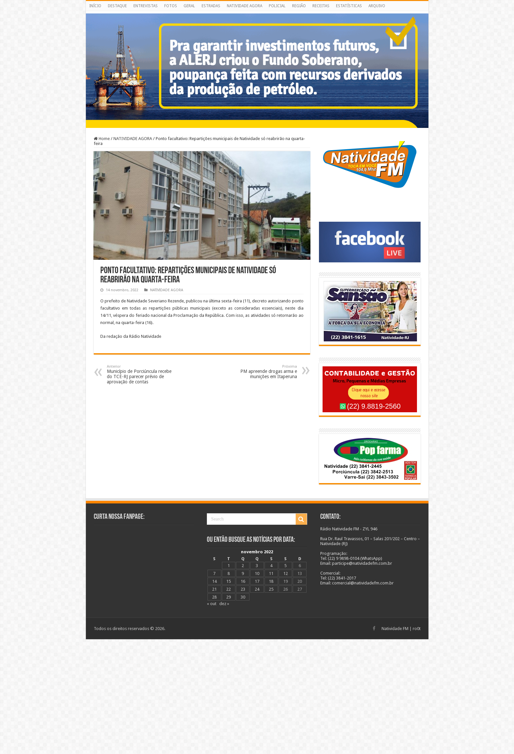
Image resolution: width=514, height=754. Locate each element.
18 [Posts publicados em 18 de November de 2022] (271, 581)
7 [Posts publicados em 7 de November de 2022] (214, 573)
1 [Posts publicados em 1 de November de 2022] (228, 565)
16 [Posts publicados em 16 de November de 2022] (243, 581)
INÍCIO (95, 6)
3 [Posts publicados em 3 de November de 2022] (257, 565)
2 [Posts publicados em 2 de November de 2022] (243, 565)
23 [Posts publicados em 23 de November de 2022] (243, 589)
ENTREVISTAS (145, 6)
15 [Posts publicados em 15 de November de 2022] (228, 581)
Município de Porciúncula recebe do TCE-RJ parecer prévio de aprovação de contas (140, 374)
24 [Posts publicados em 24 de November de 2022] (257, 589)
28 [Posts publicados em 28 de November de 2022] (214, 597)
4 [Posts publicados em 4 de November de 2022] (271, 565)
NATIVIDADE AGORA (244, 6)
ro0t (417, 628)
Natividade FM (395, 628)
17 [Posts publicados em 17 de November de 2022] (257, 581)
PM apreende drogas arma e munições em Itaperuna (263, 371)
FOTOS (170, 6)
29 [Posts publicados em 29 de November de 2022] (228, 597)
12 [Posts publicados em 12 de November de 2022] (285, 573)
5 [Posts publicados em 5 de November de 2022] (285, 565)
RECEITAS (320, 6)
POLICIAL (277, 6)
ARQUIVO (376, 6)
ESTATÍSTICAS (349, 6)
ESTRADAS (211, 6)
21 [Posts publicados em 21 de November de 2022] (214, 589)
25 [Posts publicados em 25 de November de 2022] (271, 589)
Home (102, 138)
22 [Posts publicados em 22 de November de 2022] (228, 589)
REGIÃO (299, 6)
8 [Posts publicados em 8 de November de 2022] (228, 573)
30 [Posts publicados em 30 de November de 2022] (243, 597)
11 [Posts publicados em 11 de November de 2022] (271, 573)
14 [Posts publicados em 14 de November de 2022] (214, 581)
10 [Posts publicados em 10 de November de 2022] (257, 573)
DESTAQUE (117, 6)
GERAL (189, 6)
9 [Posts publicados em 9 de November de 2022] (243, 573)
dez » (224, 603)
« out (211, 603)
